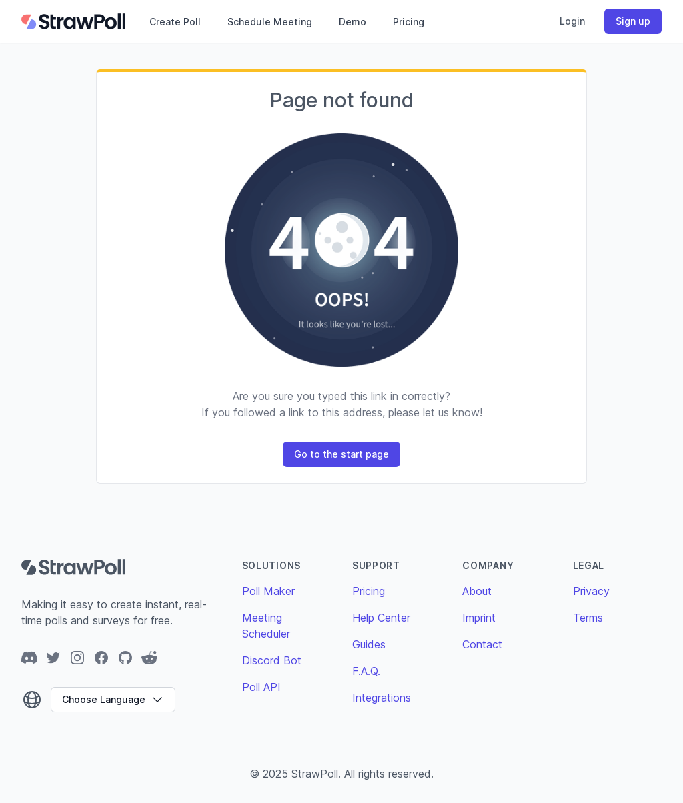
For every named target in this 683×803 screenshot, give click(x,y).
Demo (352, 21)
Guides (369, 644)
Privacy (591, 591)
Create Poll (175, 21)
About (477, 591)
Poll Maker (268, 591)
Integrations (381, 697)
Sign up (633, 21)
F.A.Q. (366, 671)
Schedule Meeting (269, 21)
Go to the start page (341, 454)
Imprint (479, 617)
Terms (588, 617)
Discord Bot (271, 660)
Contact (482, 644)
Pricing (408, 21)
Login (572, 21)
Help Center (381, 617)
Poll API (261, 687)
